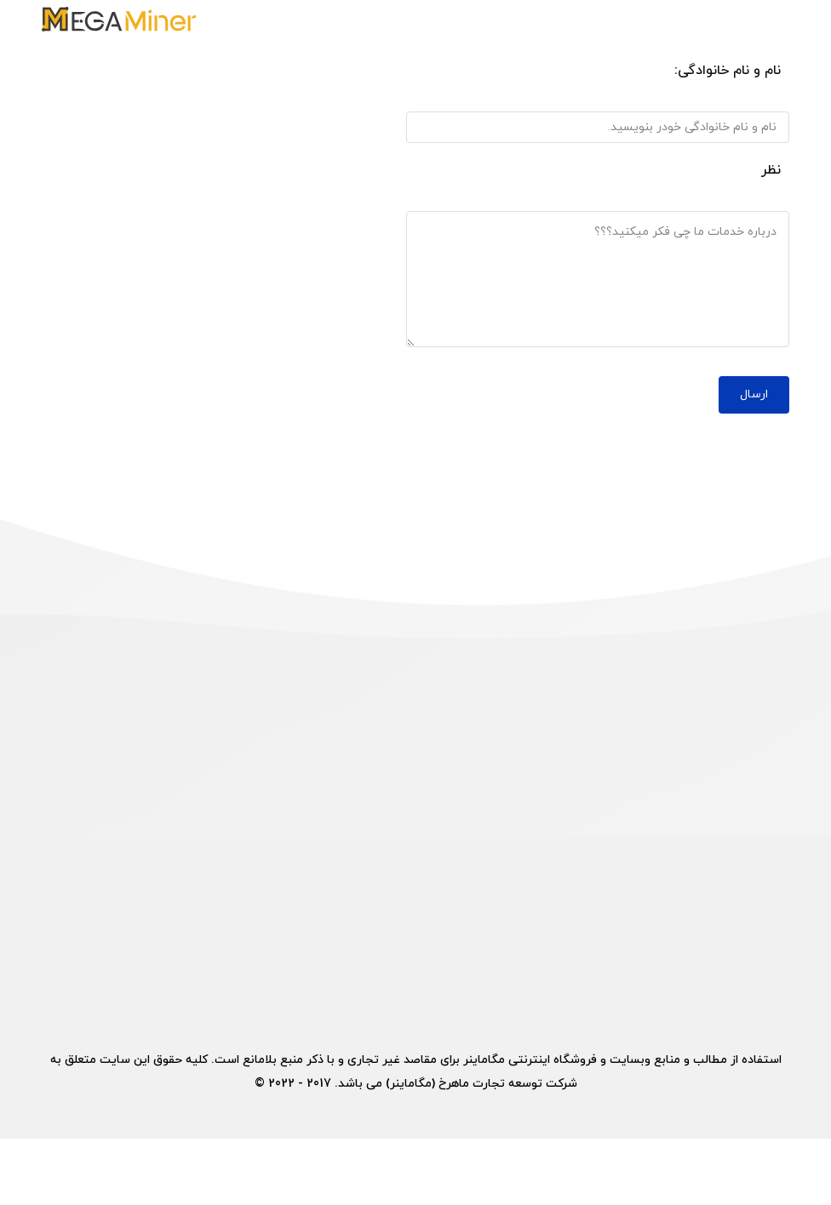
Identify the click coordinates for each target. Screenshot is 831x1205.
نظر (771, 170)
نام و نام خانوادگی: (727, 70)
